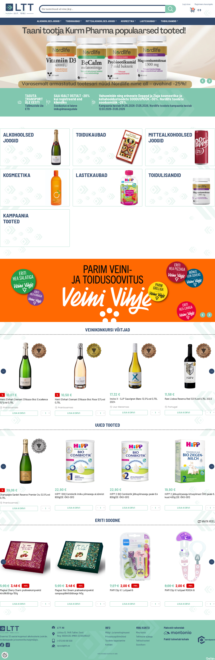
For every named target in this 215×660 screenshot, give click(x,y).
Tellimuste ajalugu (144, 636)
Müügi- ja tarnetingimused (117, 632)
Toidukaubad (73, 21)
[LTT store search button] (170, 9)
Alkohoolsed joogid (48, 21)
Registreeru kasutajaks (204, 4)
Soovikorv (140, 644)
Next (211, 371)
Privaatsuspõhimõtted (115, 636)
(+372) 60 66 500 (64, 640)
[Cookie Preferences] (4, 655)
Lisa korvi (18, 412)
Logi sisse (186, 4)
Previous (3, 371)
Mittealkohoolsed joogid (100, 21)
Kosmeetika (127, 21)
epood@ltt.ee (63, 645)
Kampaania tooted (16, 218)
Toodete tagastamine (115, 640)
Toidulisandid (168, 21)
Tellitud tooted (142, 640)
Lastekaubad (147, 21)
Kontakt (109, 644)
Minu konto (141, 632)
